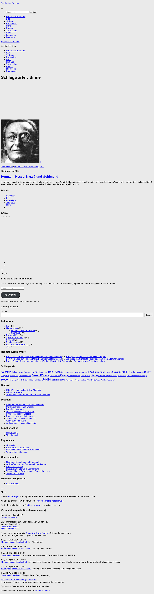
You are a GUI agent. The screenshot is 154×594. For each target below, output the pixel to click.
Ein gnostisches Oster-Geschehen (89, 361)
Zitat (42, 167)
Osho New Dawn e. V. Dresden (20, 411)
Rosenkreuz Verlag (14, 467)
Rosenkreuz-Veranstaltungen (19, 416)
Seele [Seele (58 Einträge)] (46, 379)
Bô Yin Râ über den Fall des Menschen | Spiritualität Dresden (34, 357)
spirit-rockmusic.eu (14, 392)
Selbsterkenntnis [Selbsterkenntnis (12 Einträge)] (58, 380)
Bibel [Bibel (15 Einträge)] (37, 372)
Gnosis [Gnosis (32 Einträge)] (124, 371)
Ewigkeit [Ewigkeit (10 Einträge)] (109, 372)
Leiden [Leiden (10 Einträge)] (77, 376)
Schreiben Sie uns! (9, 517)
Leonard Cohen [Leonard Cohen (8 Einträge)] (85, 376)
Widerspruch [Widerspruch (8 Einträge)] (111, 380)
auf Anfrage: (13, 496)
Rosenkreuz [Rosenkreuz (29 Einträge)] (9, 379)
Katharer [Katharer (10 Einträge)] (71, 376)
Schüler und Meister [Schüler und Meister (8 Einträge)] (35, 380)
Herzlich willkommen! (15, 16)
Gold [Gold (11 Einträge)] (138, 372)
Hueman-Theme (42, 591)
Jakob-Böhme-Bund (10, 526)
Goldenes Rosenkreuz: (11, 555)
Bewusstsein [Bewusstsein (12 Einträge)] (29, 372)
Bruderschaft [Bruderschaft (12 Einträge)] (66, 372)
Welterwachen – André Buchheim (21, 423)
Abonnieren (10, 295)
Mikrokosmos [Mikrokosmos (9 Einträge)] (112, 376)
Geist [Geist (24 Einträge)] (115, 371)
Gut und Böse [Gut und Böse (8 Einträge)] (14, 376)
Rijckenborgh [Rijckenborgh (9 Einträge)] (142, 376)
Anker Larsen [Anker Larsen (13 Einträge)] (17, 372)
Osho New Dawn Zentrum (38, 533)
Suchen (4, 311)
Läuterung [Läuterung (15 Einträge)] (103, 375)
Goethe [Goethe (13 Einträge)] (132, 372)
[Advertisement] (77, 100)
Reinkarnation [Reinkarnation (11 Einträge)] (132, 376)
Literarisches (7, 167)
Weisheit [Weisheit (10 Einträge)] (104, 380)
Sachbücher (11, 30)
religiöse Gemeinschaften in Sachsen (23, 450)
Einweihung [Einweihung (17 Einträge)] (99, 372)
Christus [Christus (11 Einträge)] (84, 372)
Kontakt (9, 33)
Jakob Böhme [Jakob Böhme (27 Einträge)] (40, 375)
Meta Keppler (12, 433)
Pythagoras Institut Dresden (18, 414)
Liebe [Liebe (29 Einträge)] (94, 375)
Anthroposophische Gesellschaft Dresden (25, 405)
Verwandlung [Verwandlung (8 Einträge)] (82, 380)
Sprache (10, 340)
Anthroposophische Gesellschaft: (16, 549)
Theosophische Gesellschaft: (14, 542)
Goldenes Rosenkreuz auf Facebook (22, 462)
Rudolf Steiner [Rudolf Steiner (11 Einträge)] (22, 380)
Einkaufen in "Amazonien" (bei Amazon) (19, 580)
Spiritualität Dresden (10, 3)
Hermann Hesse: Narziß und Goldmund (29, 176)
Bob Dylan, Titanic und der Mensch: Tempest (86, 357)
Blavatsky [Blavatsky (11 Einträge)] (44, 372)
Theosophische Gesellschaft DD (20, 418)
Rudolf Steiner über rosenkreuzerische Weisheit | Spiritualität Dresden (38, 361)
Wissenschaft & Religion (17, 344)
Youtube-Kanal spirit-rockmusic (49, 501)
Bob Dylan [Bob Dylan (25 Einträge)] (54, 371)
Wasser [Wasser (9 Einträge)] (97, 380)
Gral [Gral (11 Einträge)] (142, 372)
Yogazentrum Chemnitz (16, 452)
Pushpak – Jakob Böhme (17, 447)
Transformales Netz (15, 473)
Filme (8, 26)
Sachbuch (15, 333)
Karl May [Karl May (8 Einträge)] (57, 376)
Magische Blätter (8, 529)
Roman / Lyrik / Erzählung (26, 167)
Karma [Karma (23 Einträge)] (64, 375)
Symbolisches (12, 342)
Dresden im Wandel (15, 409)
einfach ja (10, 445)
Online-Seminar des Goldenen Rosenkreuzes (26, 464)
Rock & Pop (11, 23)
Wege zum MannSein (16, 421)
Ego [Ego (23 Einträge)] (90, 371)
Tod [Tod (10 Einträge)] (76, 380)
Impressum (11, 35)
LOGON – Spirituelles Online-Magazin (23, 390)
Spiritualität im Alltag (15, 337)
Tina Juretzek (12, 435)
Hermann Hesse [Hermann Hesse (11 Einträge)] (25, 376)
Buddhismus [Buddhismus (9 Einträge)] (76, 372)
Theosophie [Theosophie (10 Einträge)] (70, 380)
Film (8, 326)
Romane (10, 28)
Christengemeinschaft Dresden (20, 407)
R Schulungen (12, 483)
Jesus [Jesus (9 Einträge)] (52, 376)
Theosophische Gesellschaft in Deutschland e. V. (28, 471)
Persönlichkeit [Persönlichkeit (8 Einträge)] (122, 376)
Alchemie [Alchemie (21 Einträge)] (6, 372)
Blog (8, 19)
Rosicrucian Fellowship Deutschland (22, 469)
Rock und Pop (12, 335)
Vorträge (10, 21)
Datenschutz (12, 37)
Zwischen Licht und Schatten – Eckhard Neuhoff (28, 395)
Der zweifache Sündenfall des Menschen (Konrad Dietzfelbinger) (95, 359)
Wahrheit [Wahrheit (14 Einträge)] (90, 380)
